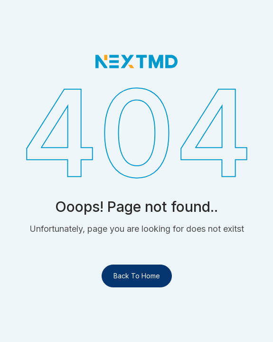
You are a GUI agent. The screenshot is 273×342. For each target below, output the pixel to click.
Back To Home (136, 276)
